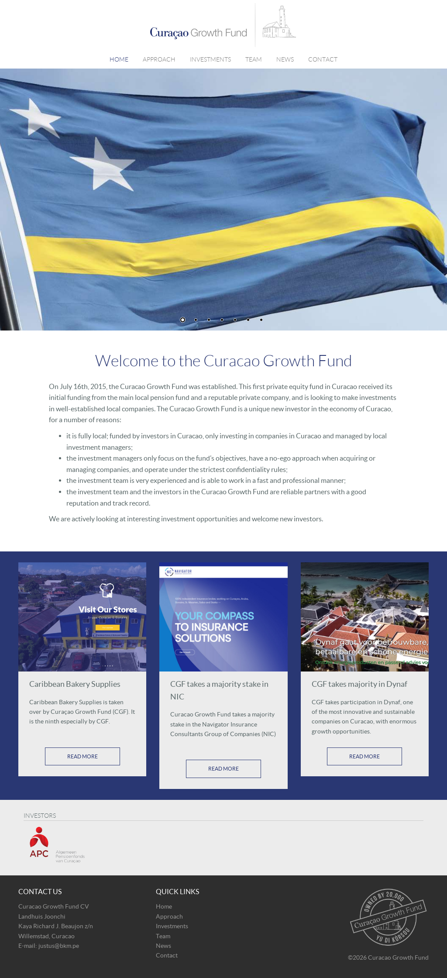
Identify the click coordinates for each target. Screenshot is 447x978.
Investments (210, 59)
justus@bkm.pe (58, 945)
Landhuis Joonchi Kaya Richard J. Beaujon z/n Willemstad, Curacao (55, 926)
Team (253, 59)
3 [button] (209, 320)
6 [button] (248, 320)
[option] (223, 200)
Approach (159, 59)
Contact (322, 59)
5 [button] (235, 320)
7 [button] (261, 320)
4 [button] (222, 320)
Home (119, 59)
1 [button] (183, 320)
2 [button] (196, 320)
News (285, 59)
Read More (82, 756)
